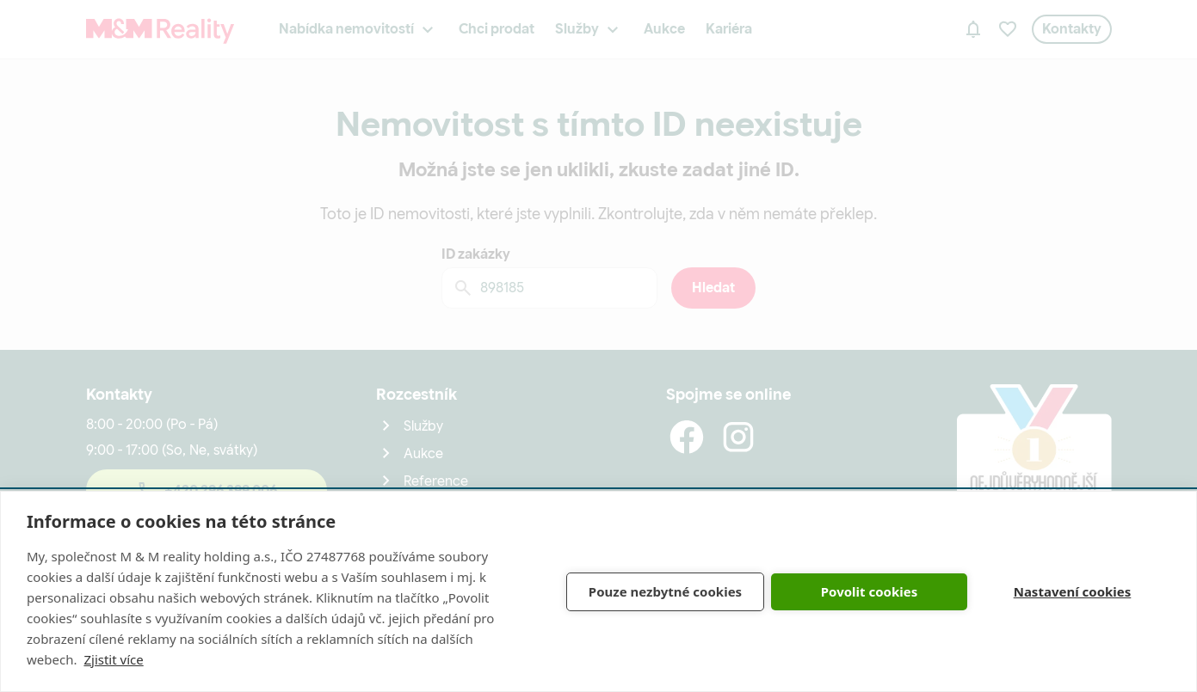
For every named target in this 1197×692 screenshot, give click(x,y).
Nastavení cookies (1073, 591)
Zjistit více (113, 659)
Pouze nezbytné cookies (665, 591)
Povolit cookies (869, 591)
